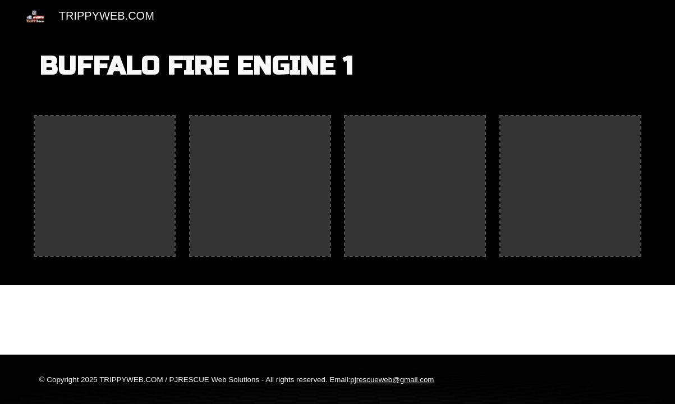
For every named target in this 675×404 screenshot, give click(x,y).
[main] (337, 67)
